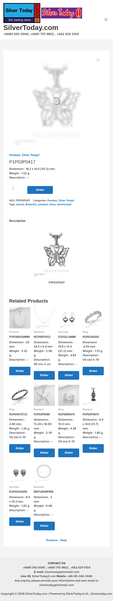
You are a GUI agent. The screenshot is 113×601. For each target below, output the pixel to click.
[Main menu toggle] (106, 19)
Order (40, 190)
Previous (52, 540)
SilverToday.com (30, 28)
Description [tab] (17, 221)
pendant (43, 204)
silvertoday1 (64, 204)
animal (20, 204)
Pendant (14, 155)
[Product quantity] (14, 188)
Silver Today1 (30, 155)
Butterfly (31, 204)
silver (52, 204)
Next (63, 540)
